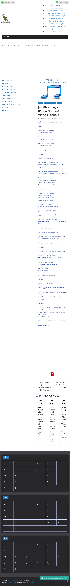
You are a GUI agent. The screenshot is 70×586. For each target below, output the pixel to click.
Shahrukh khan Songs (56, 18)
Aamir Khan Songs (56, 24)
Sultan (59, 103)
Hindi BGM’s (57, 32)
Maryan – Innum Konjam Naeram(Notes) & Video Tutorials (43, 386)
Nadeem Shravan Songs (56, 16)
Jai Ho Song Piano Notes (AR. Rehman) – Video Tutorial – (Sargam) (64, 420)
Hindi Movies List (57, 8)
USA (40, 83)
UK (44, 83)
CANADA (49, 83)
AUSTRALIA (57, 83)
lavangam (54, 118)
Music (40, 103)
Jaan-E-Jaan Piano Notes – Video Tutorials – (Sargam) (40, 418)
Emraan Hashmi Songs (56, 21)
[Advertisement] (35, 60)
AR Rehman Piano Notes (56, 13)
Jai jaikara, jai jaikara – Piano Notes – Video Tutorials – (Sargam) (52, 421)
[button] (4, 37)
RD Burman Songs (56, 11)
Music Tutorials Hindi (50, 103)
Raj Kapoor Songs (57, 29)
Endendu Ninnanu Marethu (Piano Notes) (61, 385)
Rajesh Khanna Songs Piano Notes (57, 26)
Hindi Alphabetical (57, 5)
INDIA (64, 83)
